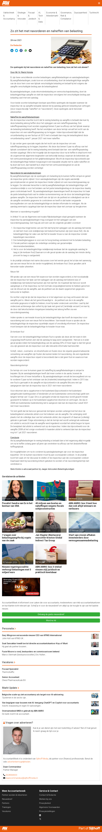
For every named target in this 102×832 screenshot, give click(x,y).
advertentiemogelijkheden (18, 762)
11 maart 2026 (42, 499)
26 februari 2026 (43, 530)
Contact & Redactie (47, 795)
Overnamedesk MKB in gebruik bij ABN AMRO (23, 711)
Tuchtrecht (94, 12)
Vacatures (7, 662)
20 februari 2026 (10, 562)
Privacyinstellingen (47, 811)
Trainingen (6, 807)
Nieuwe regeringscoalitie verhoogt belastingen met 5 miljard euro (16, 569)
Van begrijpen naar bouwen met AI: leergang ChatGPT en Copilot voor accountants (40, 703)
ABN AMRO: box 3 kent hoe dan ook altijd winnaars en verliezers (83, 506)
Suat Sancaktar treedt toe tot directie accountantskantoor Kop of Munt (35, 643)
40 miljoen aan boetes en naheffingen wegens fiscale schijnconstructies (49, 506)
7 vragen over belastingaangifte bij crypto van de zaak (16, 538)
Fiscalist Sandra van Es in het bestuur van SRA (17, 504)
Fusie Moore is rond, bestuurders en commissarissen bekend (30, 651)
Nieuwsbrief (7, 799)
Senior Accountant (10, 677)
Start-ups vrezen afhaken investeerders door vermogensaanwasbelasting (83, 538)
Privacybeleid (45, 803)
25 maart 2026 (9, 499)
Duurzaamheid (80, 12)
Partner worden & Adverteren (14, 795)
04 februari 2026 (43, 562)
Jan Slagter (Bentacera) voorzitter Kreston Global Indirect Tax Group (48, 538)
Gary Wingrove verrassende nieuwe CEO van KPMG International (32, 635)
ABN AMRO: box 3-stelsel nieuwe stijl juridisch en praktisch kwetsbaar (48, 569)
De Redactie (16, 45)
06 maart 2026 (75, 499)
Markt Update (9, 687)
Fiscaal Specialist (10, 669)
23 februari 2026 (76, 530)
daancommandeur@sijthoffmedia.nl (22, 778)
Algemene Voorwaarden (49, 807)
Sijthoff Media (42, 758)
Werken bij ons (45, 799)
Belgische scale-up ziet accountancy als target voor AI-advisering (32, 694)
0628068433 (11, 775)
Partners (5, 803)
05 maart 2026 (9, 530)
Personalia (8, 628)
